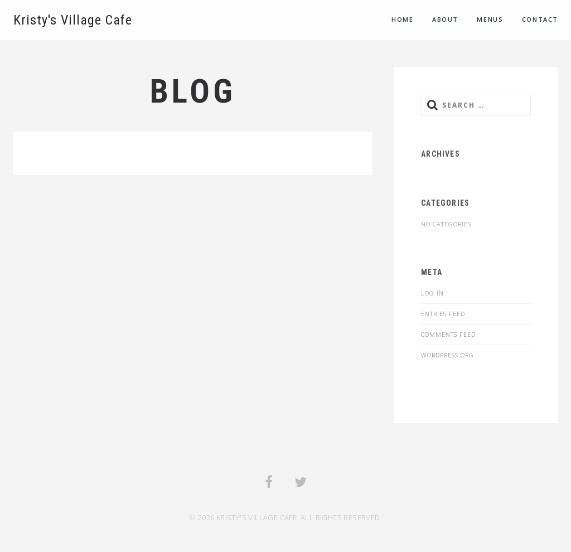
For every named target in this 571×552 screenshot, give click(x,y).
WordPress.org (447, 355)
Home (402, 19)
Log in (432, 293)
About (445, 19)
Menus (490, 19)
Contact (540, 19)
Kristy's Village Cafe (72, 20)
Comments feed (448, 334)
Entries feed (443, 313)
